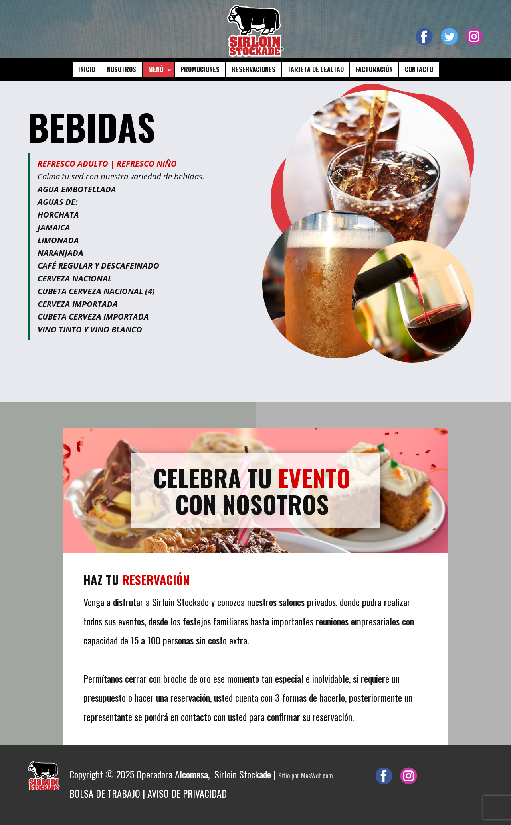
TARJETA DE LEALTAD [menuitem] (315, 69)
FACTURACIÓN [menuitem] (374, 69)
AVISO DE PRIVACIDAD (187, 793)
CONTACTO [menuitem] (419, 69)
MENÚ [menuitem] (155, 69)
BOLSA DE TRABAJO (104, 793)
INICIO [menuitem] (86, 69)
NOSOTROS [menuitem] (121, 69)
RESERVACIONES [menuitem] (253, 69)
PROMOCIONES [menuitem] (200, 69)
